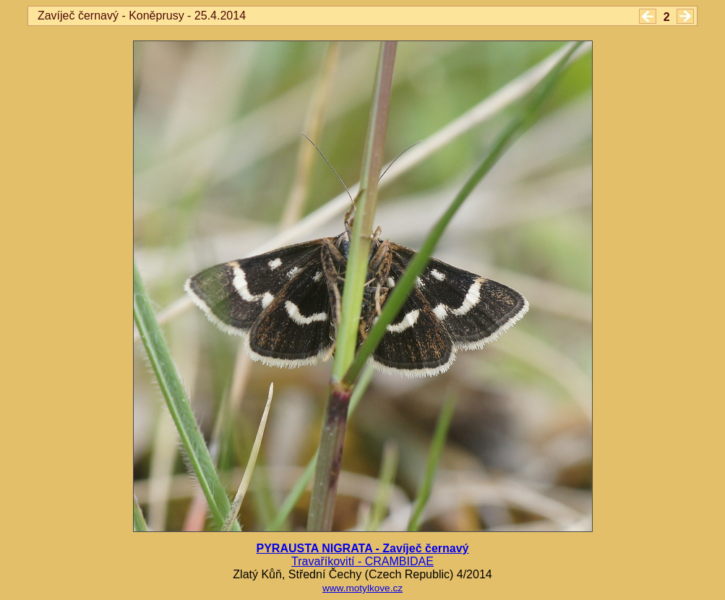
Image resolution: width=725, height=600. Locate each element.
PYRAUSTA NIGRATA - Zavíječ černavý (363, 548)
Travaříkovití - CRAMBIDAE (362, 561)
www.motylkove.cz (362, 588)
